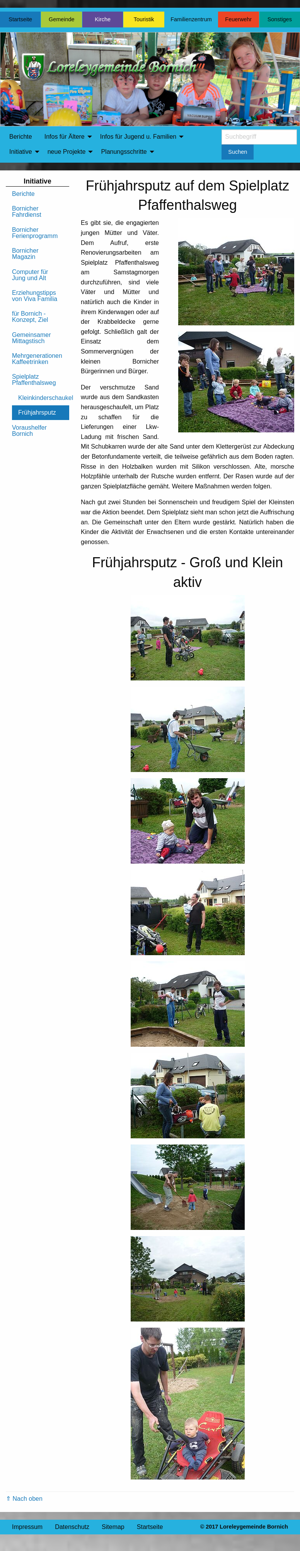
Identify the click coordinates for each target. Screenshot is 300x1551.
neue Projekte (67, 151)
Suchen (237, 152)
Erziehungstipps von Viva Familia (34, 295)
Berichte (20, 136)
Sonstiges (280, 19)
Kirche (103, 19)
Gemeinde (61, 19)
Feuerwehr (238, 19)
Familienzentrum (190, 19)
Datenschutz (72, 1527)
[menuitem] (20, 136)
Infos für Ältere (64, 136)
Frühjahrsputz (37, 412)
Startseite (20, 19)
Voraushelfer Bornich (29, 430)
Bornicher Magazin (25, 253)
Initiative (20, 151)
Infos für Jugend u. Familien (138, 136)
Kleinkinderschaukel (43, 398)
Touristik (144, 19)
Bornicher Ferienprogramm (35, 232)
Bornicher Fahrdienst (26, 211)
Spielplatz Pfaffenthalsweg (34, 379)
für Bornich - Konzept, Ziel (30, 316)
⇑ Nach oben (24, 1498)
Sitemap (113, 1527)
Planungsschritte (124, 151)
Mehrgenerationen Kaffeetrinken (37, 358)
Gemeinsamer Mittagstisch (31, 338)
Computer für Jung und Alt (30, 275)
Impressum (27, 1527)
